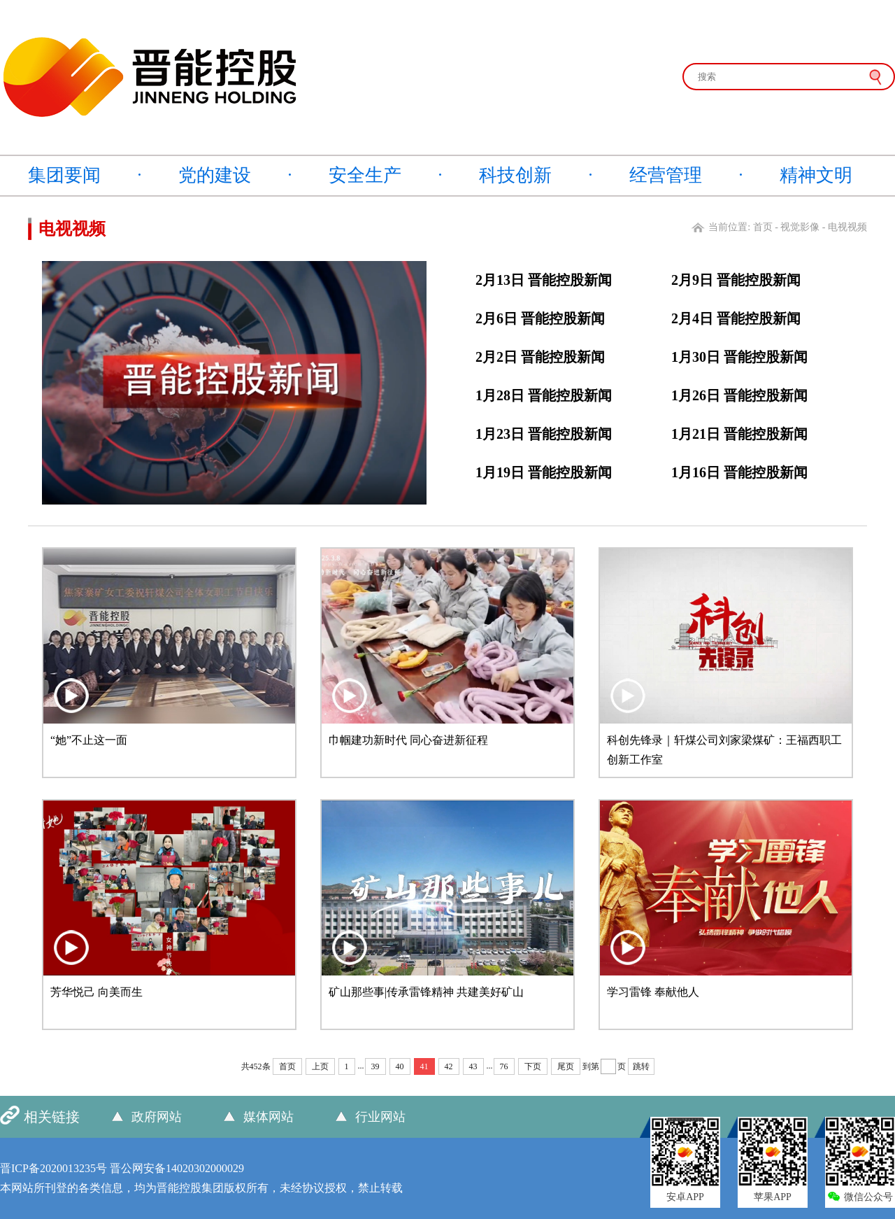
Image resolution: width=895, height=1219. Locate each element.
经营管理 (665, 175)
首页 (763, 227)
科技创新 (515, 175)
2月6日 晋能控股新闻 (540, 318)
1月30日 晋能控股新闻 (739, 357)
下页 (532, 1066)
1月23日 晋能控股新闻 (543, 434)
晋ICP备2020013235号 (53, 1168)
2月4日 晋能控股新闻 (736, 318)
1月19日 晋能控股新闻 (543, 472)
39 (375, 1066)
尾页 (565, 1066)
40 (400, 1066)
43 (473, 1066)
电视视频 (847, 227)
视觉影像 (799, 227)
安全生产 (365, 175)
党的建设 (214, 175)
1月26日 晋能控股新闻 (739, 395)
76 (504, 1066)
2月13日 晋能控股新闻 (543, 280)
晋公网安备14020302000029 (177, 1168)
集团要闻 (64, 175)
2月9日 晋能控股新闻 (736, 280)
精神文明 (816, 175)
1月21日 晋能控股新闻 (739, 434)
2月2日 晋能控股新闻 (540, 357)
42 (449, 1066)
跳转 (641, 1066)
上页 (320, 1066)
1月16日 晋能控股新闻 (739, 472)
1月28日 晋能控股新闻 (543, 395)
